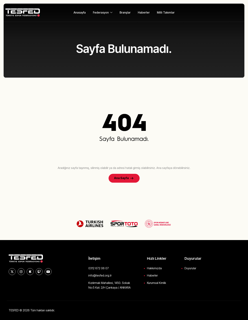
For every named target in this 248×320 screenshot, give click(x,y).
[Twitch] (39, 271)
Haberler (144, 12)
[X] (12, 271)
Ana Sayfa (124, 178)
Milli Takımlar (166, 12)
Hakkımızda (154, 268)
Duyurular (190, 268)
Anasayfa (80, 12)
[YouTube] (48, 271)
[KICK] (30, 271)
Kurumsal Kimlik (156, 283)
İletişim (94, 258)
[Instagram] (21, 271)
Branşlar (125, 12)
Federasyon (102, 12)
